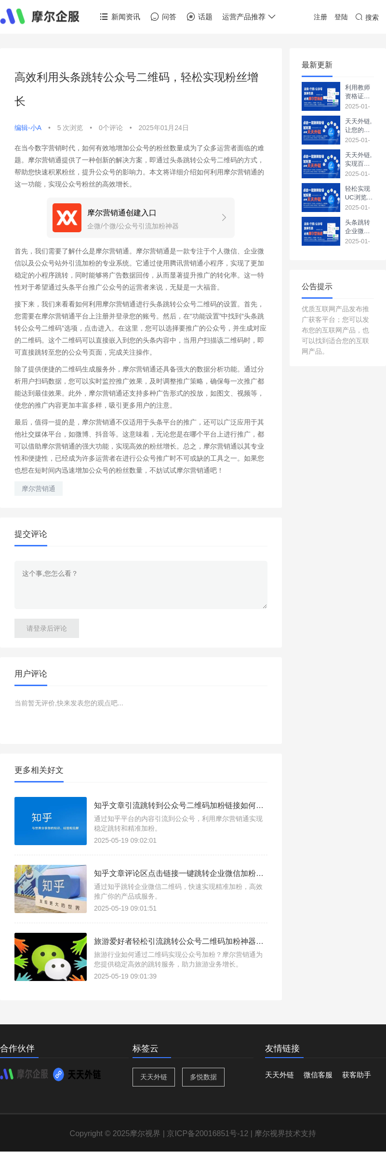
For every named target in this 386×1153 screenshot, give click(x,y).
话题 (199, 17)
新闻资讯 (119, 17)
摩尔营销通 (38, 488)
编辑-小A (27, 128)
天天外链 (153, 1077)
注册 (320, 17)
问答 (163, 17)
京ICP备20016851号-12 (207, 1133)
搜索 (367, 17)
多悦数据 (203, 1077)
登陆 (341, 17)
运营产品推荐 (249, 17)
